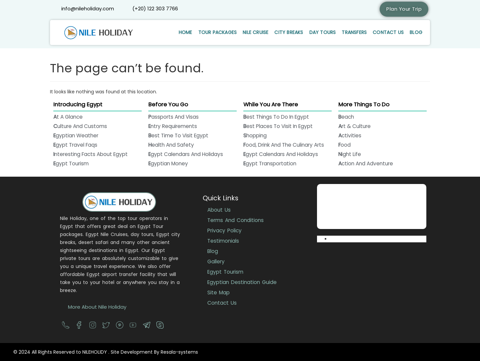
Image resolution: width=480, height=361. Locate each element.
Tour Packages (217, 32)
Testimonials (223, 240)
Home (185, 32)
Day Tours (322, 32)
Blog (416, 32)
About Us (219, 209)
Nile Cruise (255, 32)
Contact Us (388, 32)
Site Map (218, 292)
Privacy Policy (224, 230)
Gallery (216, 261)
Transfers (354, 32)
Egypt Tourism (225, 271)
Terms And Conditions (235, 220)
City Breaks (288, 32)
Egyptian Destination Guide (242, 282)
